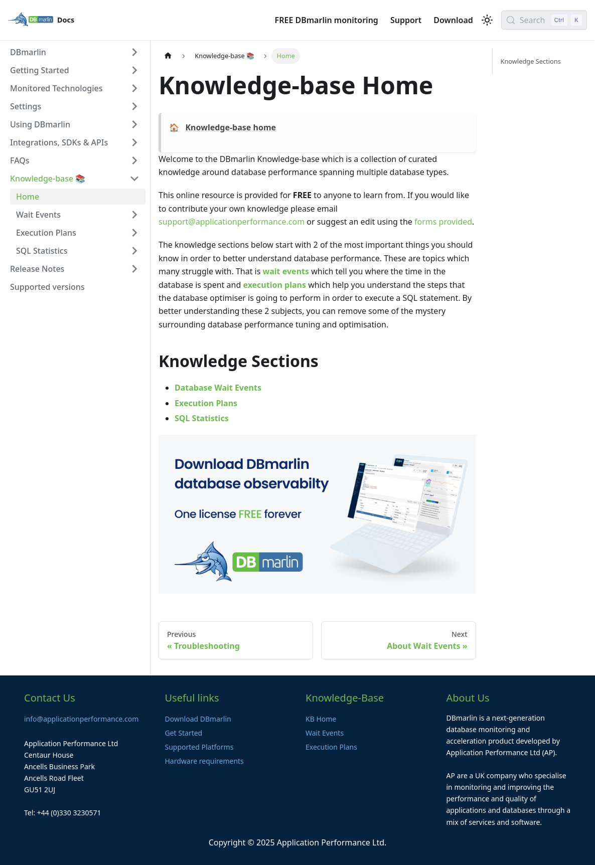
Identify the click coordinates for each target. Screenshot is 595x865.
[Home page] (168, 56)
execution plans (274, 284)
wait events (286, 271)
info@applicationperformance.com (81, 719)
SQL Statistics (202, 418)
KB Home (321, 719)
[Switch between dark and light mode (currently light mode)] (487, 20)
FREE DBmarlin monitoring (326, 20)
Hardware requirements (204, 761)
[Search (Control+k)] (544, 20)
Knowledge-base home (230, 127)
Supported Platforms (199, 747)
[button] (74, 52)
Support (405, 20)
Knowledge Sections (531, 61)
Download (453, 20)
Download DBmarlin (198, 719)
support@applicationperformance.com (232, 221)
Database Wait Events (218, 387)
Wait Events (325, 733)
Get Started (184, 733)
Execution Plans (206, 403)
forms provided (443, 221)
